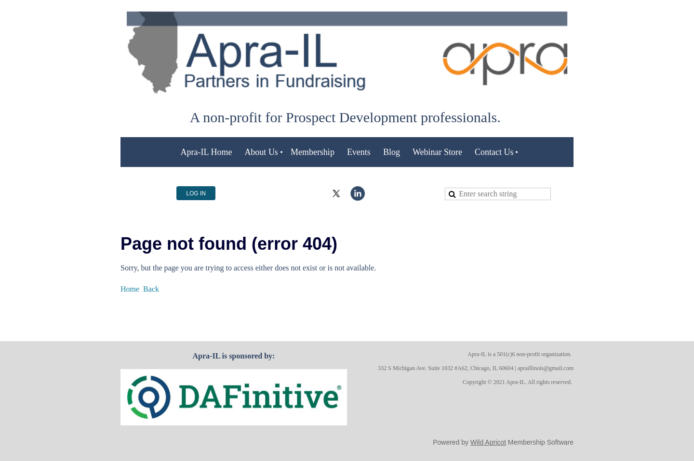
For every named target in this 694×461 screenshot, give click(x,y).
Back (151, 289)
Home (129, 289)
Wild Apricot (488, 442)
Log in (196, 193)
